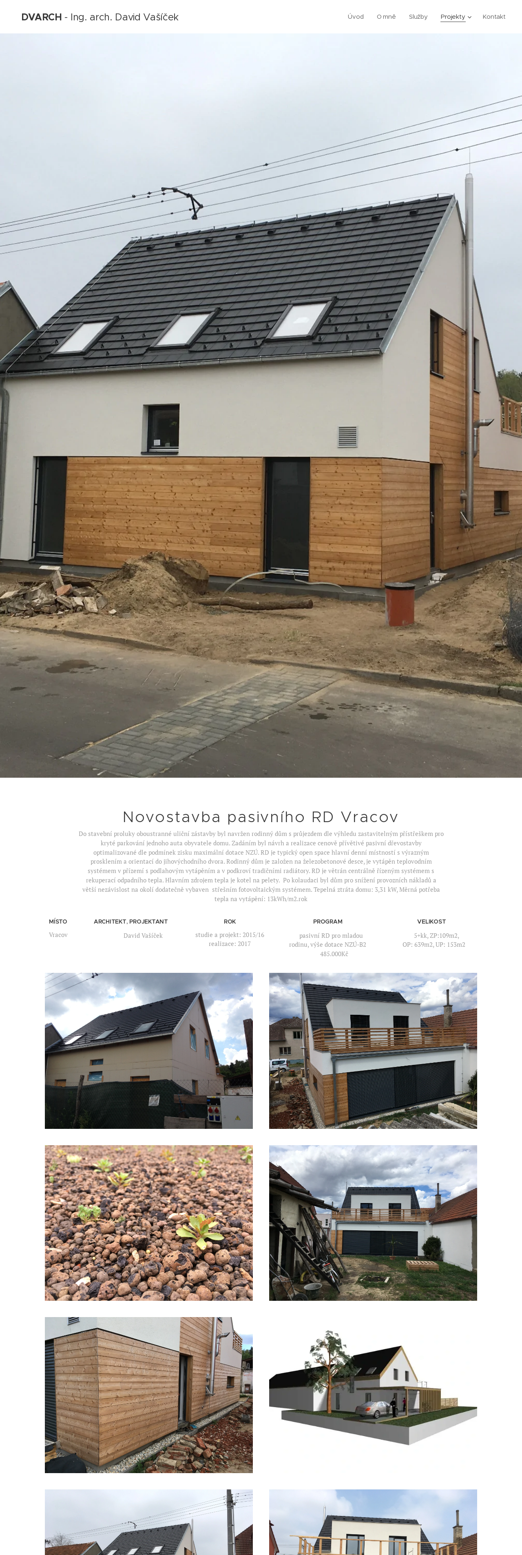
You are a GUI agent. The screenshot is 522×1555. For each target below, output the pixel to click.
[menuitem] (356, 17)
